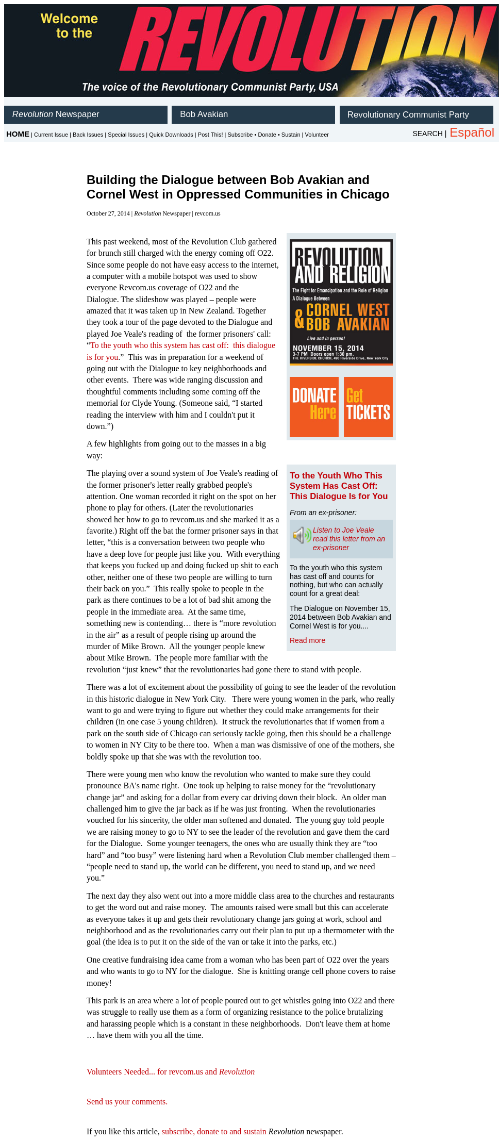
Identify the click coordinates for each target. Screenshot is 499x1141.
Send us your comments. (127, 1101)
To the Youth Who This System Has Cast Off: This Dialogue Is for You (339, 486)
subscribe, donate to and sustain (214, 1131)
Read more (307, 640)
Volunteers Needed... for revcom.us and (171, 1071)
